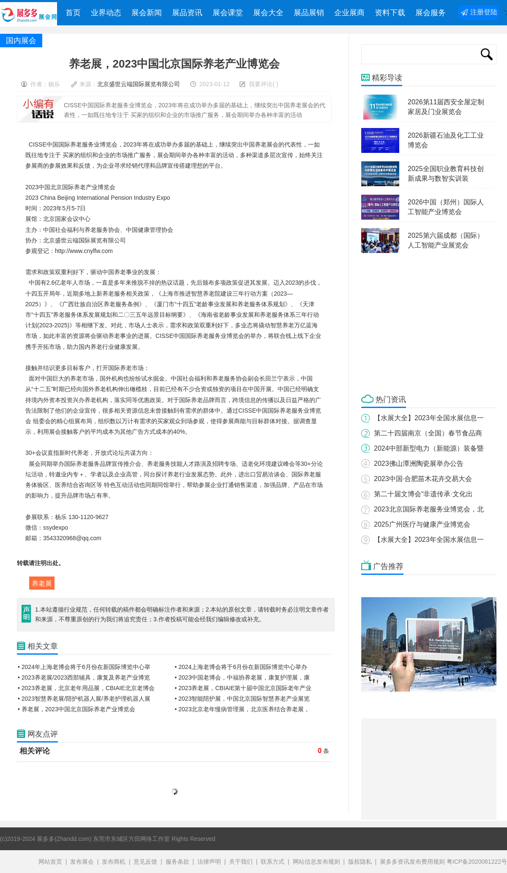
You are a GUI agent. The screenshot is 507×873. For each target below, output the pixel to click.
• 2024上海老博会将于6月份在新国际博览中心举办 (241, 667)
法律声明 (209, 861)
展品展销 (308, 12)
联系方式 (272, 861)
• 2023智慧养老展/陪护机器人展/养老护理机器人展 (84, 698)
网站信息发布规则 (316, 861)
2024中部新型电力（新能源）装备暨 (429, 448)
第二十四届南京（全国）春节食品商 (428, 433)
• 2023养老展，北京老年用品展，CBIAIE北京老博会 (86, 688)
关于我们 (241, 861)
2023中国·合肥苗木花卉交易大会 (423, 478)
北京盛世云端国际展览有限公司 (138, 84)
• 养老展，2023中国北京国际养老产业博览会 (76, 709)
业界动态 (106, 12)
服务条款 (177, 861)
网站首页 (50, 861)
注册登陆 (483, 12)
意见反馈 (145, 861)
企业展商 (349, 12)
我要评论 (261, 84)
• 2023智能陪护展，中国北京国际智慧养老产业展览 (242, 698)
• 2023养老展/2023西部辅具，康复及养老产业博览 (84, 677)
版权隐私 (360, 861)
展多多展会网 (29, 14)
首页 (73, 12)
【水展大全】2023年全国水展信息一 (429, 418)
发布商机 (113, 861)
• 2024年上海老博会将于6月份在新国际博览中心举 (84, 667)
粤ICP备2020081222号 (477, 861)
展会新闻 (146, 12)
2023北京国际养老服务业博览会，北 (429, 509)
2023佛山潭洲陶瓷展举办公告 (418, 463)
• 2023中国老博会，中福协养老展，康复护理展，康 (242, 677)
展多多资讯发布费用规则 (412, 861)
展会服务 (430, 12)
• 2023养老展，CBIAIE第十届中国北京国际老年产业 (243, 688)
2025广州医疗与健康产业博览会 (422, 524)
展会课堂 (227, 12)
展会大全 (268, 12)
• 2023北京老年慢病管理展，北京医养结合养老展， (242, 709)
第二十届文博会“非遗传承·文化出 (423, 494)
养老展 (42, 583)
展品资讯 (187, 12)
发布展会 (82, 861)
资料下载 (390, 12)
